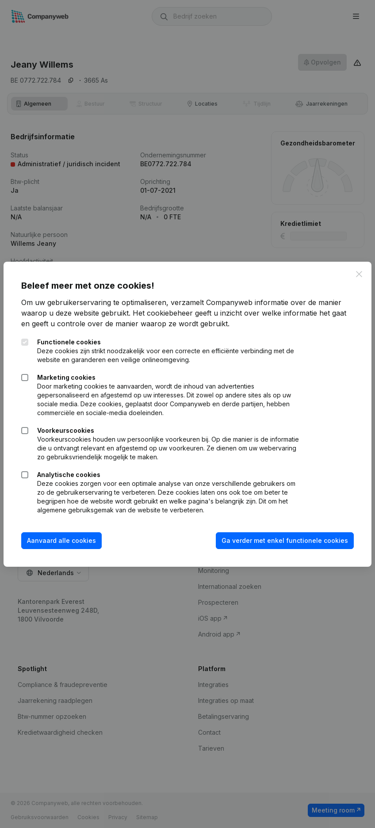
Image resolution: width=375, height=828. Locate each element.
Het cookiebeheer (163, 313)
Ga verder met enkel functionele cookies (285, 540)
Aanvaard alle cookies (61, 540)
